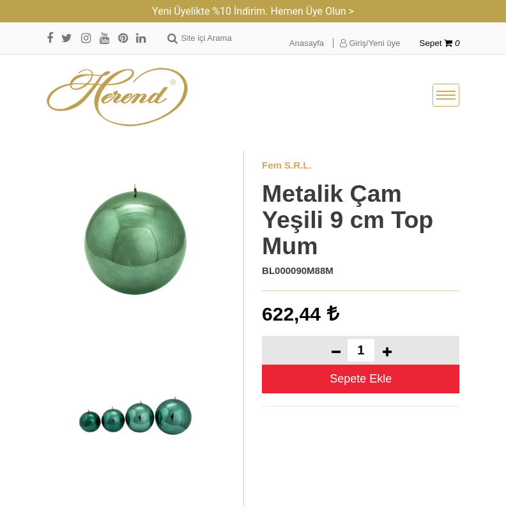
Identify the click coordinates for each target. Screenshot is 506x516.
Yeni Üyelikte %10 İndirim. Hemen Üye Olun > (253, 11)
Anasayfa (306, 43)
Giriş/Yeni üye (370, 43)
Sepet (439, 43)
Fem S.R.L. (287, 165)
